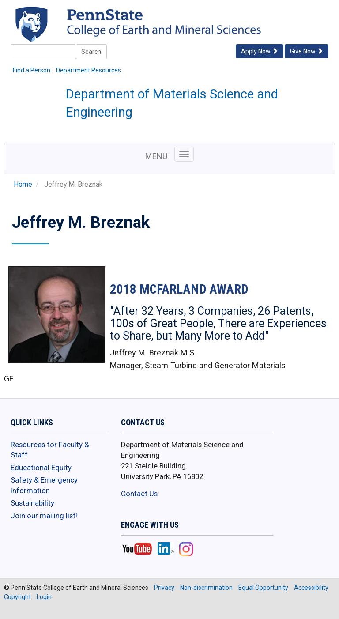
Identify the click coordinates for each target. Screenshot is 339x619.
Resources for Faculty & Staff (50, 450)
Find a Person (31, 70)
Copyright (17, 596)
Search (91, 51)
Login (44, 596)
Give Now (306, 51)
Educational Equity (41, 467)
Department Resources (88, 70)
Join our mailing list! (44, 515)
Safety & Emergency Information (44, 485)
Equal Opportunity (263, 587)
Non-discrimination (206, 587)
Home (23, 185)
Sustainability (32, 502)
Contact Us (139, 493)
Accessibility (311, 587)
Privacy (164, 587)
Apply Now (259, 51)
